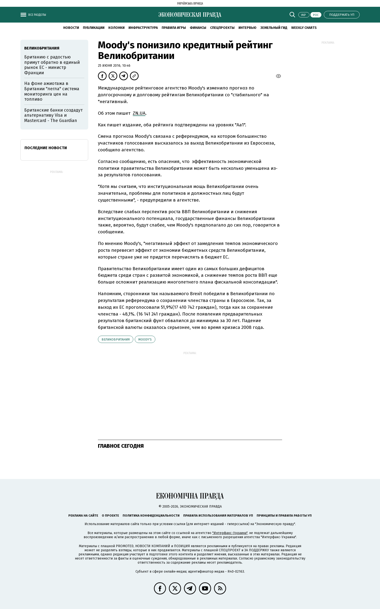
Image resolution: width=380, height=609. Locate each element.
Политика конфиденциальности (151, 515)
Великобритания (116, 339)
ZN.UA (139, 113)
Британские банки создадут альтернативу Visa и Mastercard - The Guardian (53, 115)
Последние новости (45, 148)
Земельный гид (273, 28)
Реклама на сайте (83, 515)
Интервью (247, 28)
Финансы (198, 28)
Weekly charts (304, 28)
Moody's (145, 339)
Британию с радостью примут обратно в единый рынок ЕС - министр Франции (52, 64)
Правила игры (174, 28)
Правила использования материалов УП (218, 515)
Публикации (93, 28)
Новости (71, 28)
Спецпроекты (222, 28)
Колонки (116, 28)
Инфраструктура (143, 28)
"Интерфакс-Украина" (229, 533)
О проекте (110, 515)
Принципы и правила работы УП (284, 515)
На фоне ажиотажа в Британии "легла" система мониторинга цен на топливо (51, 91)
